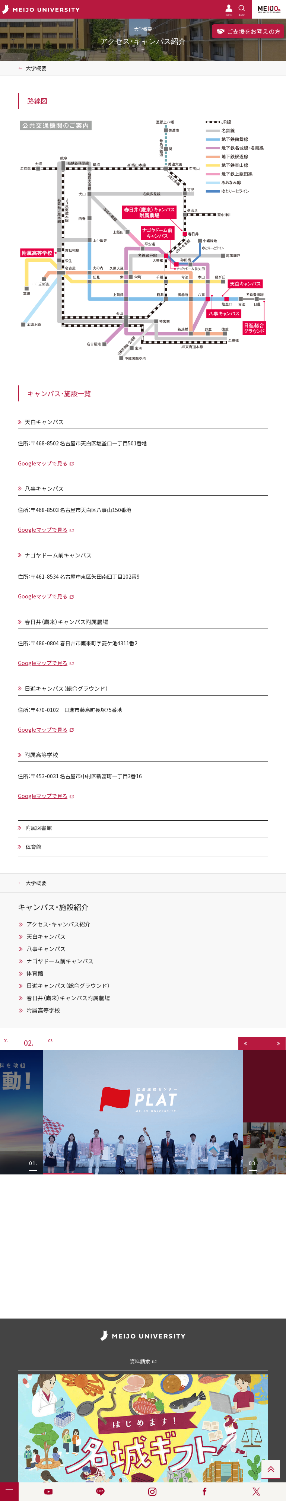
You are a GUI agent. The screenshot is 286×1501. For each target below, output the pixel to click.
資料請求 (143, 1361)
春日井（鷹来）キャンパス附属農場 (66, 622)
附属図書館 (39, 827)
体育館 (33, 846)
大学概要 (36, 68)
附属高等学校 (41, 755)
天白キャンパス (44, 422)
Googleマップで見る (42, 463)
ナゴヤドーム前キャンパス (58, 555)
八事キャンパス (44, 489)
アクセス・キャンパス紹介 (58, 924)
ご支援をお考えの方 (248, 31)
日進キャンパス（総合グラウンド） (66, 689)
